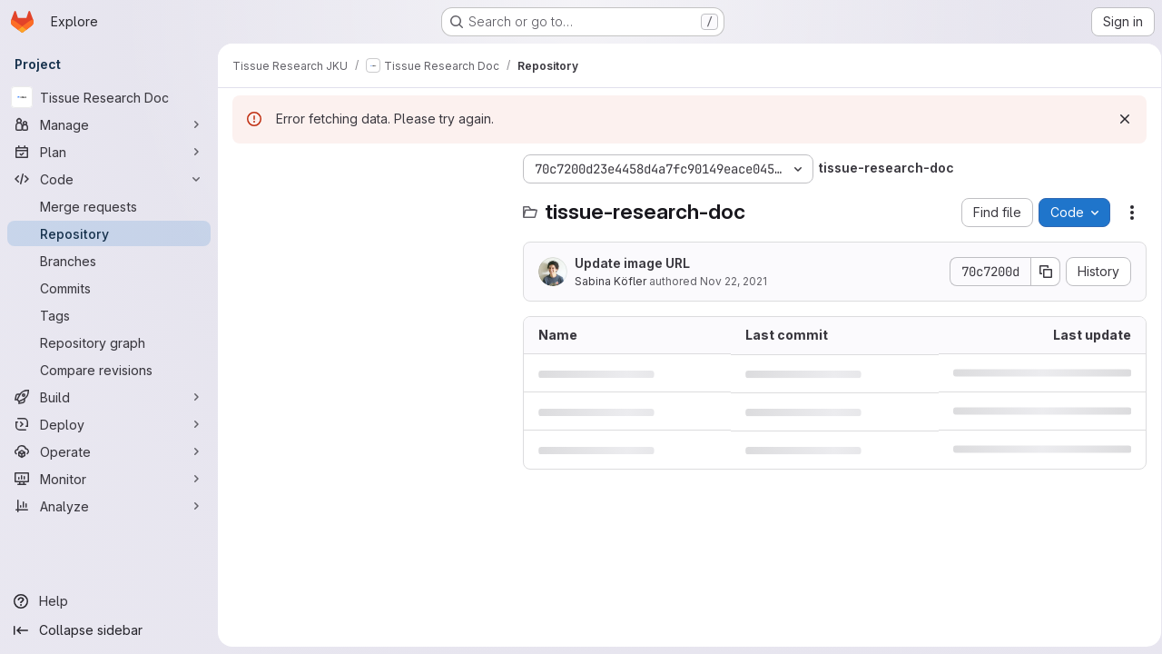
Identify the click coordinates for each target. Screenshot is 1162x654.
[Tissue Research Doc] (109, 97)
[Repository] (109, 233)
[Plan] (109, 151)
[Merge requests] (109, 206)
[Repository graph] (109, 342)
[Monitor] (109, 478)
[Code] (109, 179)
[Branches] (109, 260)
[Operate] (109, 451)
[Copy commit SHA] (1039, 271)
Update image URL (632, 263)
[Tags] (109, 315)
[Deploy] (109, 424)
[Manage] (109, 124)
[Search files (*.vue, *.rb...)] (368, 205)
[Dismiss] (1118, 119)
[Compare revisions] (109, 369)
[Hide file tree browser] (246, 168)
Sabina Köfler (610, 281)
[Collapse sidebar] (109, 630)
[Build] (109, 397)
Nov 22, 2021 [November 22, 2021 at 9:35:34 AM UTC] (733, 281)
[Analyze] (109, 506)
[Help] (109, 601)
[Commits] (109, 288)
